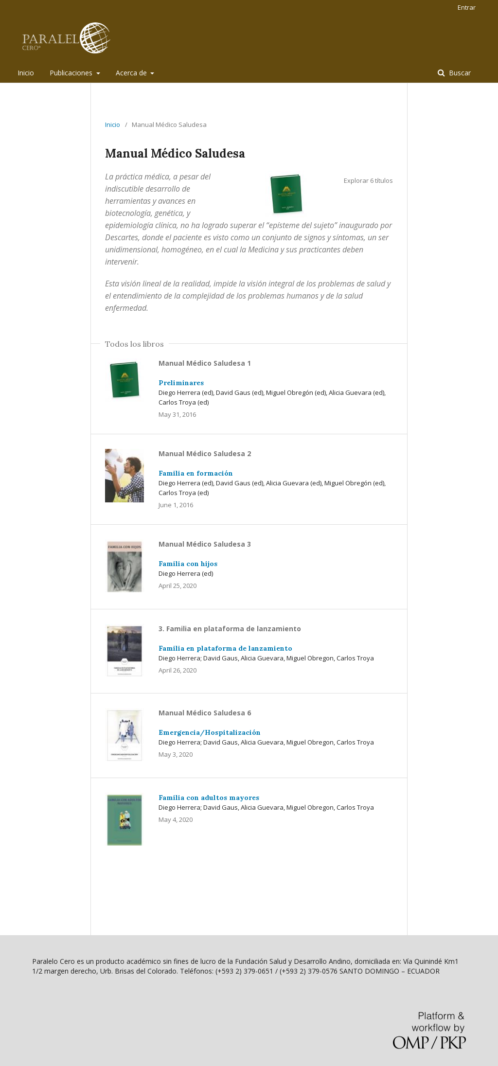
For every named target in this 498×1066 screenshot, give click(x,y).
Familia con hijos (188, 563)
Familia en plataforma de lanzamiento (225, 648)
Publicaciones (72, 72)
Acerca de (132, 72)
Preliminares (181, 382)
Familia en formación (196, 473)
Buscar (459, 72)
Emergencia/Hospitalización (210, 732)
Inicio (26, 72)
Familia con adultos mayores (209, 797)
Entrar (467, 7)
